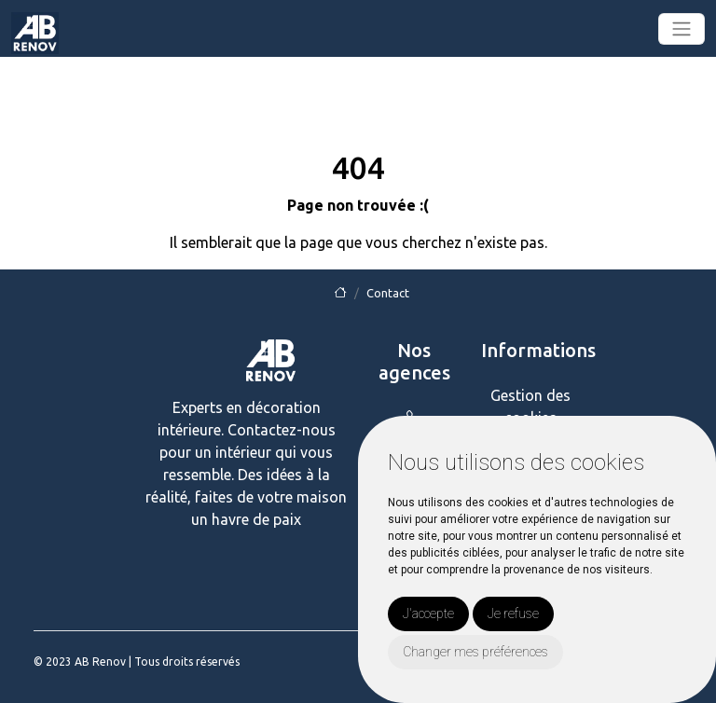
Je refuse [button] (513, 613)
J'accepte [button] (428, 613)
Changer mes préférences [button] (475, 651)
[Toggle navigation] (681, 29)
